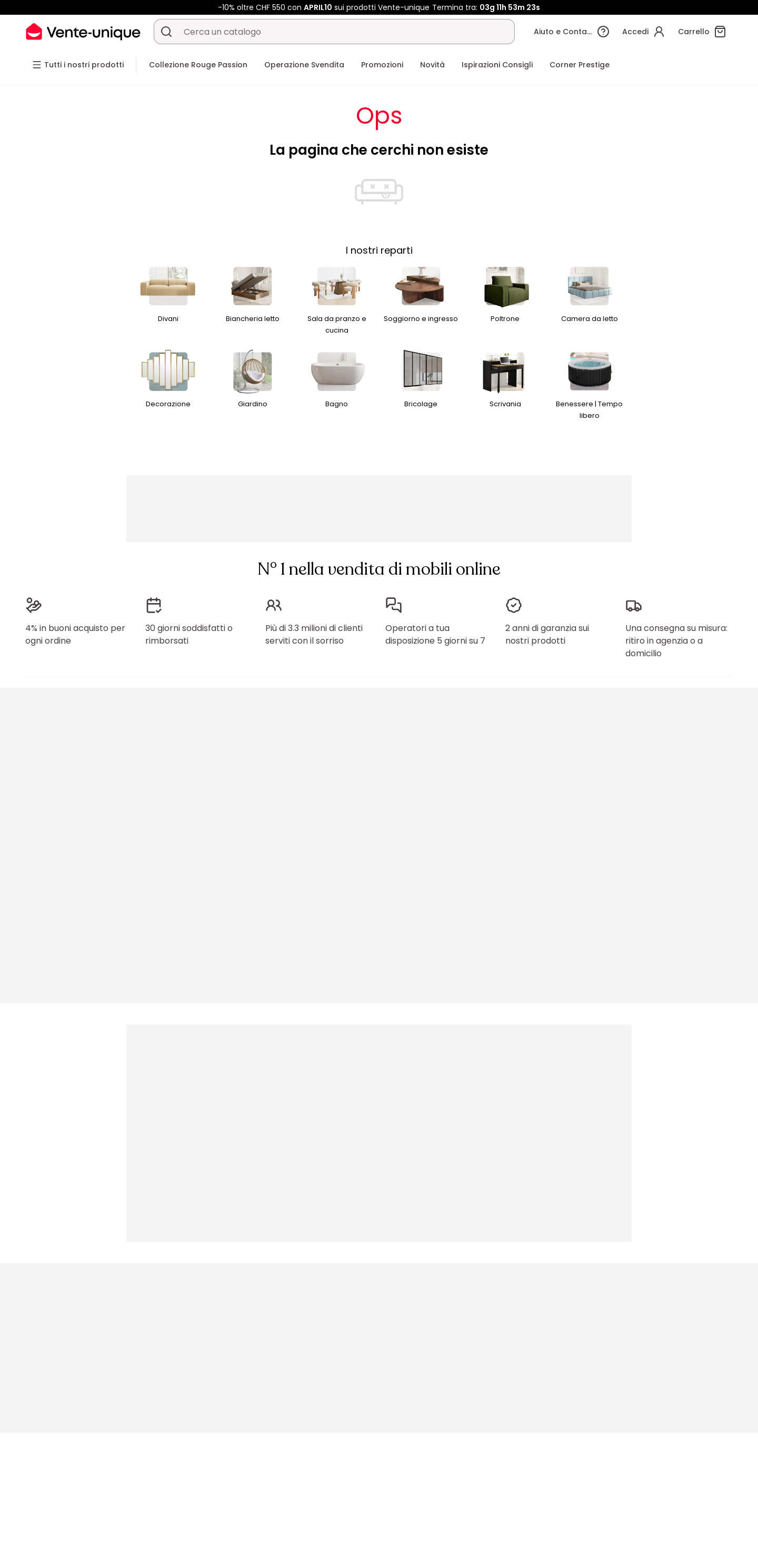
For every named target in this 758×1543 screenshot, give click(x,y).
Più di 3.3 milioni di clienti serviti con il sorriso (314, 634)
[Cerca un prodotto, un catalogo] (166, 31)
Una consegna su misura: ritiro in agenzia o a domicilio (676, 640)
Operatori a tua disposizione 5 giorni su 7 (435, 634)
